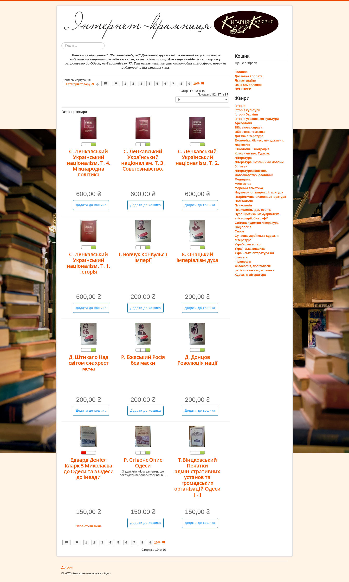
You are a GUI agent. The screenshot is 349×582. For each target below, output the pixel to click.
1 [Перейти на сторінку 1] (125, 83)
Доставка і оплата (248, 76)
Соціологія (243, 227)
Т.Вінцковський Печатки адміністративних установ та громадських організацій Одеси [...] (197, 477)
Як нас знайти (245, 80)
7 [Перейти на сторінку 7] (173, 83)
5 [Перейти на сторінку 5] (157, 83)
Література (243, 158)
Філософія (243, 261)
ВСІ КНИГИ (243, 89)
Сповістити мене (89, 526)
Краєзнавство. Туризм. (252, 153)
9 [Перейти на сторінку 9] (189, 83)
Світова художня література (256, 222)
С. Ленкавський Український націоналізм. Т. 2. (197, 157)
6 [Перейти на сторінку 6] (165, 83)
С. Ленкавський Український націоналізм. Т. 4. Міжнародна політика (88, 163)
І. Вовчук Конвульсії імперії (143, 257)
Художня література (250, 274)
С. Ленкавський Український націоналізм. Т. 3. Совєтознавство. (143, 160)
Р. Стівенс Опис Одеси (143, 462)
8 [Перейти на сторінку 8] (181, 83)
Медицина (242, 179)
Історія (240, 106)
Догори (66, 567)
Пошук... (61, 42)
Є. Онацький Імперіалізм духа (197, 257)
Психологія (243, 205)
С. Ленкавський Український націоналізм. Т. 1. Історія (88, 263)
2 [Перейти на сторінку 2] (133, 83)
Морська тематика (249, 188)
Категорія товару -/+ (80, 84)
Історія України (246, 114)
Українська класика (250, 248)
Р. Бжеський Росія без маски (143, 360)
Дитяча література (249, 136)
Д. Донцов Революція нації (197, 360)
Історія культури (247, 110)
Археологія (243, 123)
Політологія (244, 201)
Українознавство (247, 244)
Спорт (239, 231)
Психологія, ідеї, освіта (253, 209)
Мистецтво (243, 183)
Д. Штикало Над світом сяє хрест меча (89, 363)
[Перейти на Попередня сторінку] (116, 83)
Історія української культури (257, 119)
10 (195, 83)
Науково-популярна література (259, 192)
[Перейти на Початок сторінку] (105, 83)
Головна (241, 72)
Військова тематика (250, 132)
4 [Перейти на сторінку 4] (149, 83)
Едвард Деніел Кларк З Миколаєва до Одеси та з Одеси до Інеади (89, 468)
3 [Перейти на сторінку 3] (141, 83)
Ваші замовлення (248, 85)
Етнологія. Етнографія (252, 149)
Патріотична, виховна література (260, 196)
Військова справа (248, 127)
